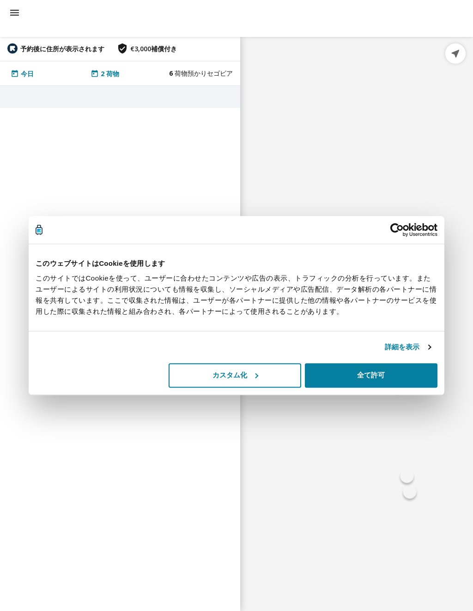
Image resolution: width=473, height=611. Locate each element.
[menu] (14, 12)
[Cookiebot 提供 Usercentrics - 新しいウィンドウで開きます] (397, 230)
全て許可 (371, 375)
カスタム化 (235, 375)
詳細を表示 (402, 347)
